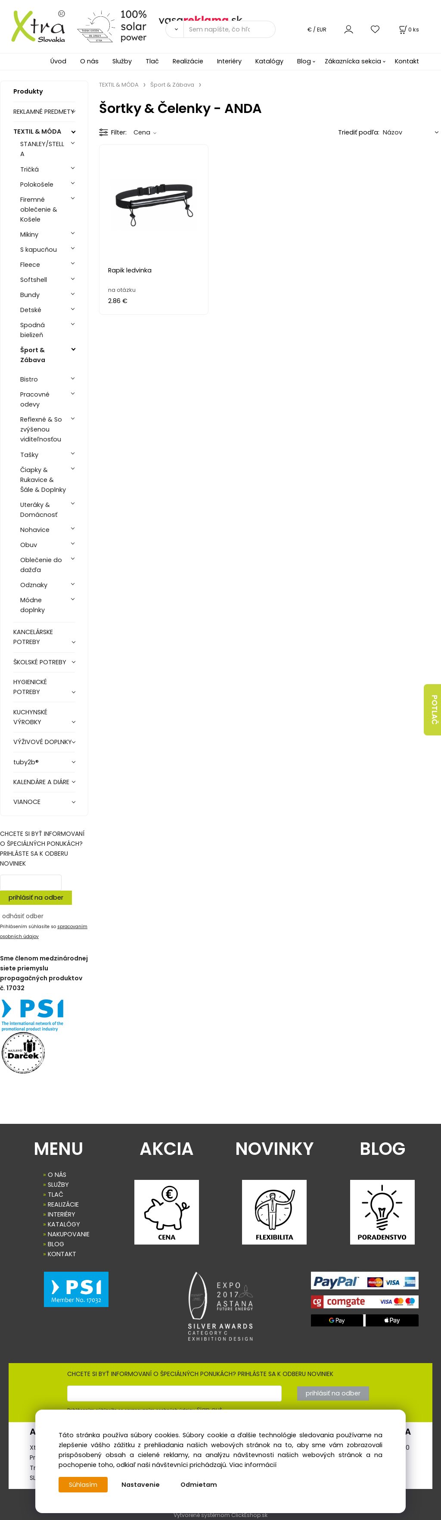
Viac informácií (252, 1465)
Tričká (29, 169)
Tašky (29, 454)
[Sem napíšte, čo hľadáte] (229, 29)
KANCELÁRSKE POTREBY (33, 637)
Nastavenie (140, 1484)
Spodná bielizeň (32, 330)
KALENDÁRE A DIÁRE (41, 782)
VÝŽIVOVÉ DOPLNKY (42, 742)
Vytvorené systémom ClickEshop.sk (220, 1515)
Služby (122, 61)
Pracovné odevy (35, 399)
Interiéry (229, 61)
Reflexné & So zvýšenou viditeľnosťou (41, 429)
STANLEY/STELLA (42, 149)
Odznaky (33, 585)
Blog (304, 61)
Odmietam (198, 1484)
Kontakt (407, 61)
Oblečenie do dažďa (41, 565)
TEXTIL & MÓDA (37, 131)
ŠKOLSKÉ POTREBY (39, 662)
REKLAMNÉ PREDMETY (44, 111)
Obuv (28, 545)
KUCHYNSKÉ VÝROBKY (30, 717)
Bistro (29, 379)
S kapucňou (38, 249)
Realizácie (188, 61)
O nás (89, 61)
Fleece (30, 264)
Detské (30, 310)
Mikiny (29, 234)
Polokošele (36, 184)
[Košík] (408, 29)
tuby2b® (26, 762)
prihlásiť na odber (36, 897)
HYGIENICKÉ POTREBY (30, 687)
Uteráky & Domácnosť (38, 509)
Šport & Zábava (32, 355)
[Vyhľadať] (174, 29)
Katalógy (269, 61)
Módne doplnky (32, 605)
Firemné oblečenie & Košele (38, 209)
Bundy (30, 295)
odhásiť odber (22, 916)
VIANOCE (26, 802)
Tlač (152, 61)
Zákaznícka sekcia (353, 61)
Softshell (33, 279)
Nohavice (35, 529)
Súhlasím (83, 1484)
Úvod (58, 61)
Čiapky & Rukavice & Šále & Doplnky (43, 480)
